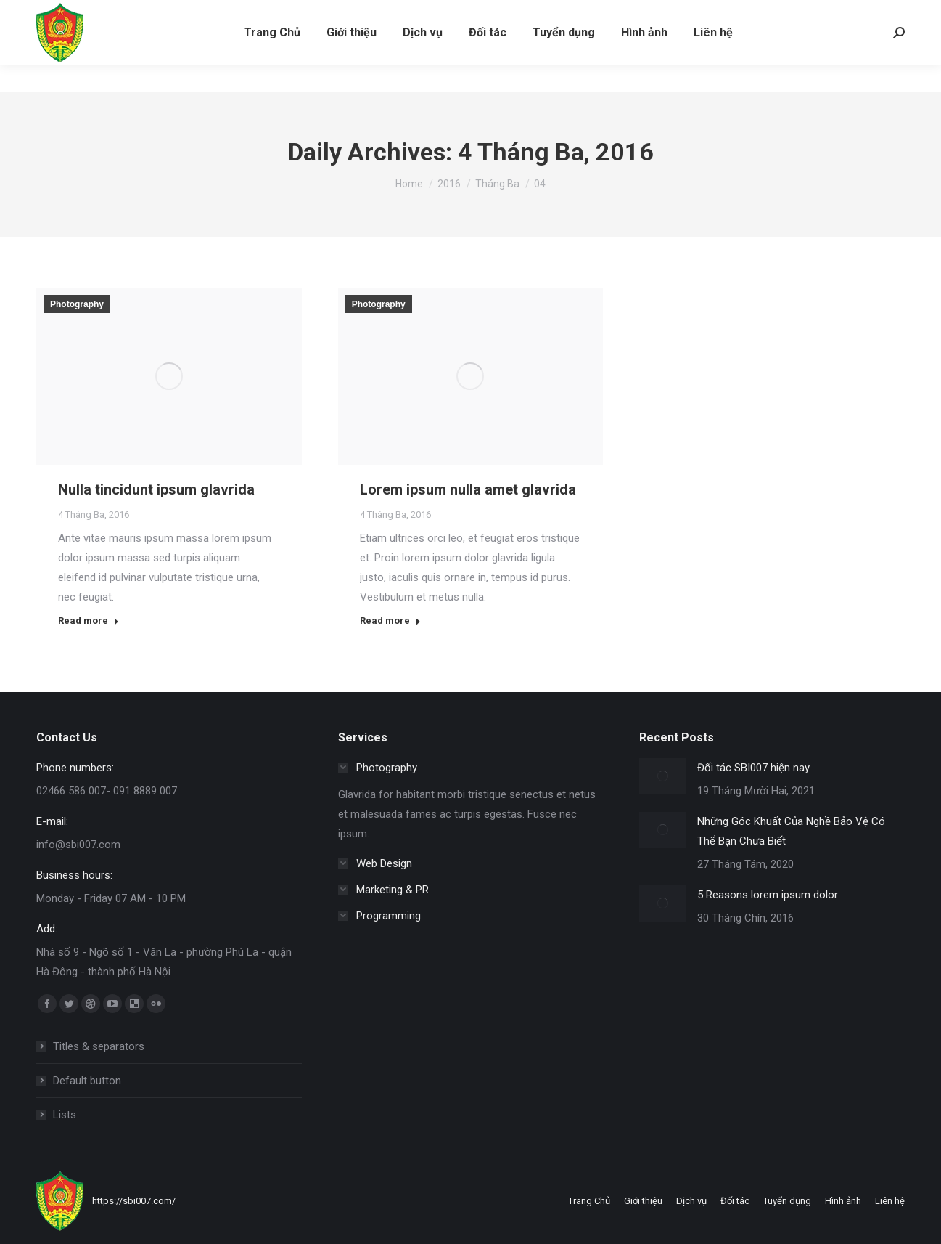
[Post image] (662, 776)
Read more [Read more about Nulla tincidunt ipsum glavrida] (88, 620)
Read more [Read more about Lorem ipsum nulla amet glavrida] (390, 620)
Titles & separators (98, 1046)
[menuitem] (272, 58)
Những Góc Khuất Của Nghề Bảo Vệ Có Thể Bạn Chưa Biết (791, 831)
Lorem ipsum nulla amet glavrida (468, 489)
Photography (77, 304)
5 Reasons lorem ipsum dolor (767, 894)
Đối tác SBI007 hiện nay (753, 767)
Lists (64, 1114)
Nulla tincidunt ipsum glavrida (156, 489)
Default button (87, 1080)
